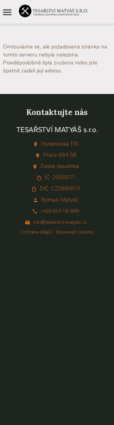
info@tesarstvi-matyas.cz (59, 222)
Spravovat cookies (75, 232)
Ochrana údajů (36, 232)
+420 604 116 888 (60, 211)
